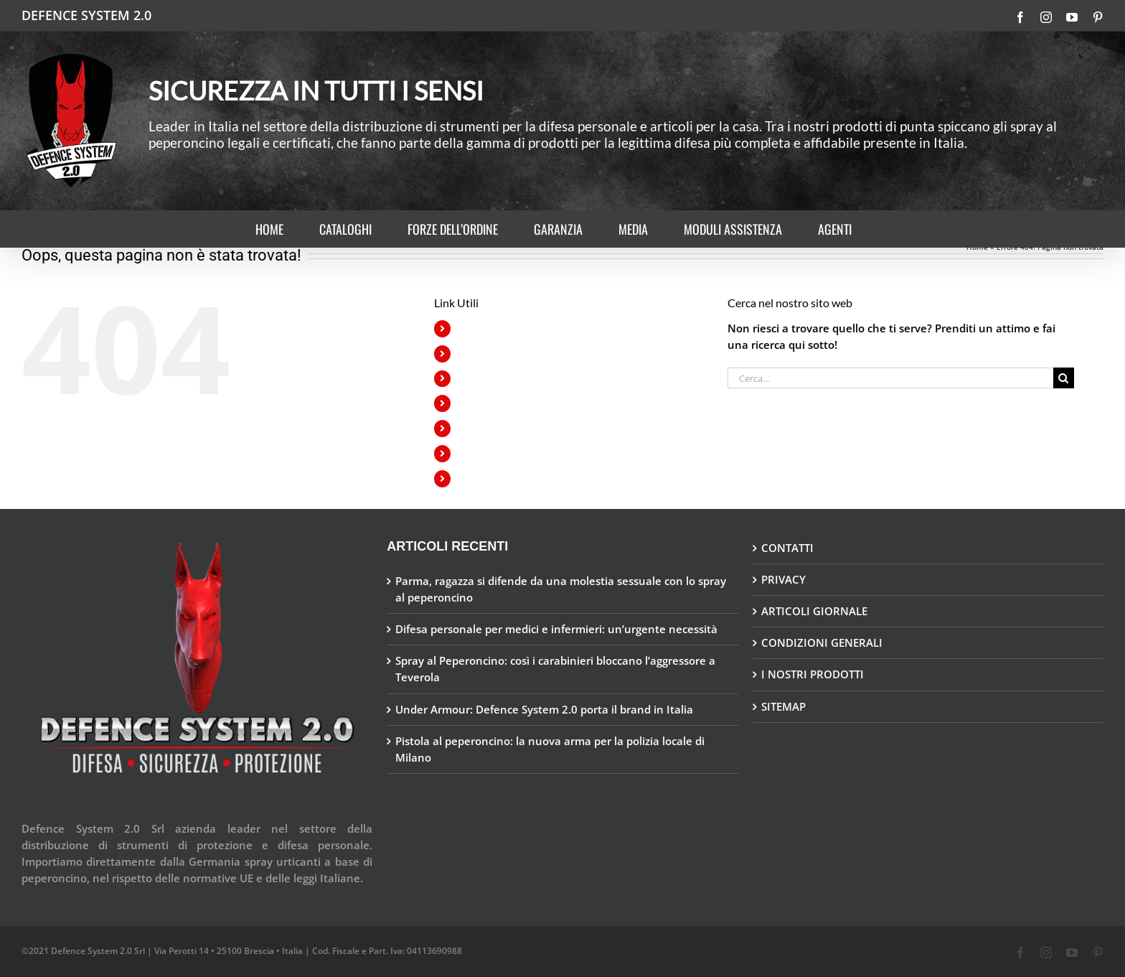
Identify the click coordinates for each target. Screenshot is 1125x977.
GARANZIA (482, 403)
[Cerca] (1063, 378)
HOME (473, 328)
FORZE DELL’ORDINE (507, 378)
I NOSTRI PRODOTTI (812, 674)
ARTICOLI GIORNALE (814, 611)
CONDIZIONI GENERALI (821, 642)
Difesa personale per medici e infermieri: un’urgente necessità (556, 629)
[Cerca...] (890, 378)
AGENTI (476, 478)
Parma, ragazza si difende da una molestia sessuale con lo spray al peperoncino (560, 589)
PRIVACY (783, 579)
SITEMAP (783, 706)
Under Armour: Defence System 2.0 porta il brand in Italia (544, 709)
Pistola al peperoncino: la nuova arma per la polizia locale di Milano (550, 749)
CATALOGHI (486, 353)
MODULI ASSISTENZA (508, 453)
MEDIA (473, 428)
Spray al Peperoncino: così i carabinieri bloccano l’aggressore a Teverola (555, 668)
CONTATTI (787, 548)
